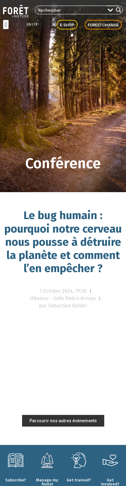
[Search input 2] (70, 10)
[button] (5, 24)
